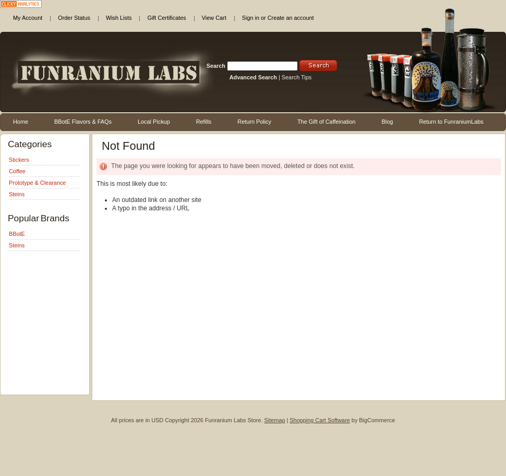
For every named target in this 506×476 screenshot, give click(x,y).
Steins (17, 194)
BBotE (17, 234)
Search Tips (296, 77)
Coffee (17, 171)
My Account (27, 18)
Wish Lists (119, 18)
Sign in (250, 18)
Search (216, 66)
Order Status (74, 18)
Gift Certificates (166, 18)
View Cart (214, 18)
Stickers (19, 160)
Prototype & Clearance (37, 183)
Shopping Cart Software (320, 420)
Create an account (291, 18)
